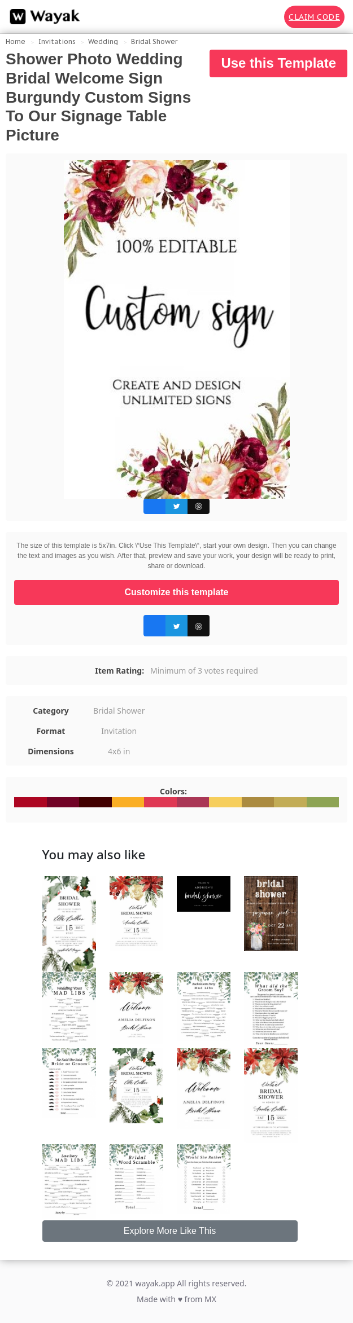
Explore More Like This (170, 1231)
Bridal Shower (154, 41)
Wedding (103, 41)
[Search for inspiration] (267, 17)
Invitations (57, 41)
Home (15, 41)
